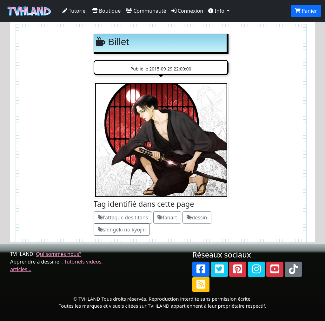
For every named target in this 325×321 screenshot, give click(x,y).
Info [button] (217, 10)
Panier (306, 10)
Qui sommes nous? (58, 254)
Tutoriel (74, 10)
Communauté (146, 10)
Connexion (187, 10)
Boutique (106, 10)
